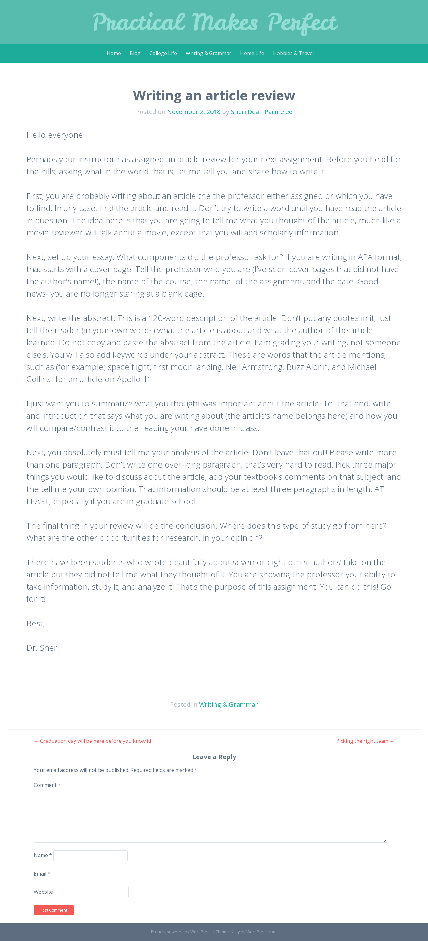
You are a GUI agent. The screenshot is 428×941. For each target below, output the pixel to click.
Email (42, 873)
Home (114, 53)
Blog (135, 53)
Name (43, 855)
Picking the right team (365, 740)
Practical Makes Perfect (214, 21)
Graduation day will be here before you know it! (92, 740)
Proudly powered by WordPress (181, 931)
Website (43, 891)
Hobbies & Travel (293, 53)
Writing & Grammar (208, 53)
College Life (163, 53)
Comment (47, 785)
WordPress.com (261, 931)
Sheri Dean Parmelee (261, 111)
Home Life (252, 53)
